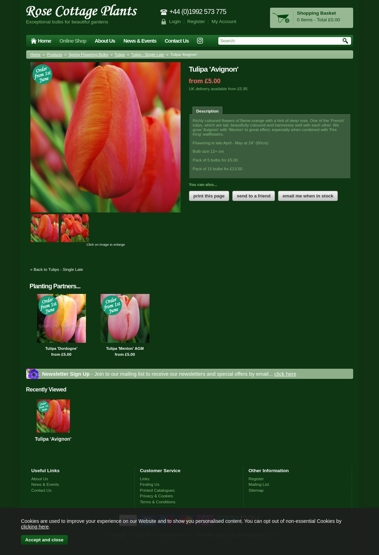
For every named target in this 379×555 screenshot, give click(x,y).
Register (196, 21)
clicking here (35, 526)
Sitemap (256, 490)
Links (145, 478)
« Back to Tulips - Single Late (56, 269)
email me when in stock (308, 196)
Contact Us (177, 41)
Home (44, 41)
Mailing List (259, 484)
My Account (224, 21)
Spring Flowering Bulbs (88, 54)
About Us (105, 41)
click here (285, 374)
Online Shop (72, 41)
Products (54, 54)
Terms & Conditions (157, 501)
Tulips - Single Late (147, 54)
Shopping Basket (316, 13)
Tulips (120, 54)
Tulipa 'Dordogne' (61, 348)
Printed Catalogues (157, 490)
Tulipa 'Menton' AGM (125, 348)
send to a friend (254, 196)
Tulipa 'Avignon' (53, 439)
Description (207, 111)
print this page (209, 196)
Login (175, 21)
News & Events (139, 41)
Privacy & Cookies (156, 495)
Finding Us (150, 484)
